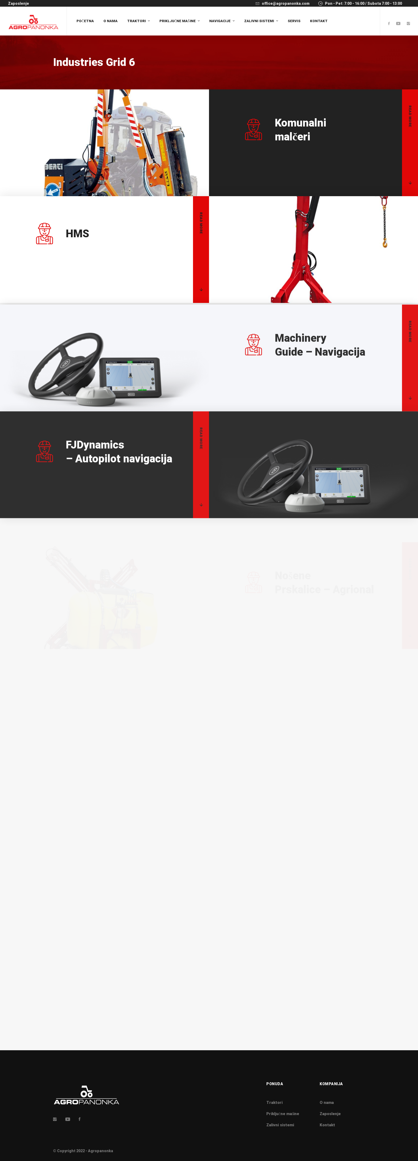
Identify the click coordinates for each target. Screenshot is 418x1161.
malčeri (300, 129)
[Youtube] (398, 23)
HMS (77, 253)
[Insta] (55, 1119)
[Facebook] (388, 23)
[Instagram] (408, 23)
